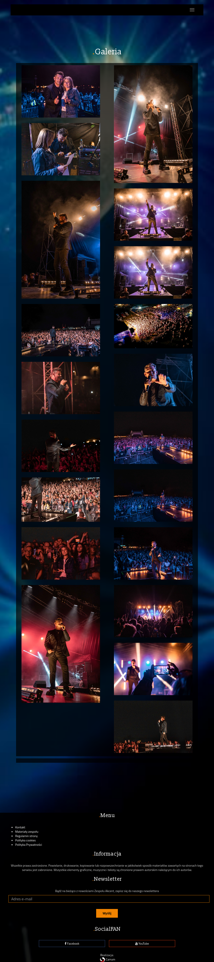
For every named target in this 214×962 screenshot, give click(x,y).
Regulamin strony (26, 836)
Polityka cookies (25, 840)
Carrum (107, 959)
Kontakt (20, 827)
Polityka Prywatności (28, 844)
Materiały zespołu (26, 831)
